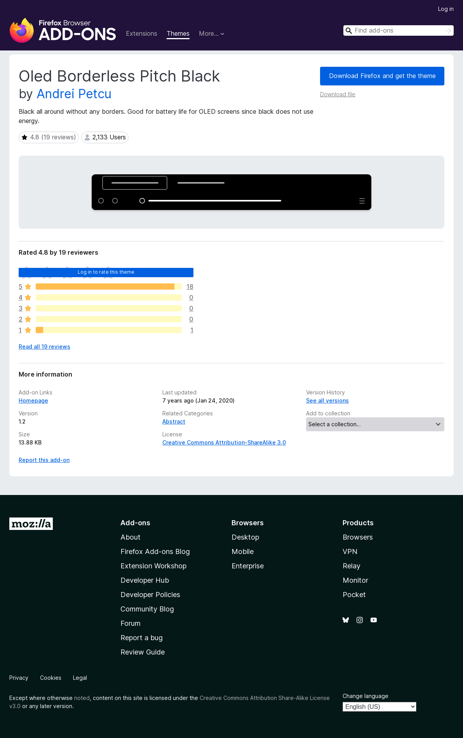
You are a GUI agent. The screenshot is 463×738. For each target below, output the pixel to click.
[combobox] (398, 30)
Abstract (173, 421)
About (130, 537)
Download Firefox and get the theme (382, 76)
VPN (350, 551)
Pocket (354, 594)
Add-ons (135, 523)
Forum (130, 623)
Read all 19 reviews (44, 346)
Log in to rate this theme (106, 272)
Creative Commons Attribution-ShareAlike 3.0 (224, 442)
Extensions (141, 33)
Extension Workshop (153, 566)
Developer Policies (150, 594)
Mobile (243, 551)
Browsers (358, 537)
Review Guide (142, 652)
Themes (178, 33)
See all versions (327, 400)
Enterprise (248, 566)
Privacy (18, 677)
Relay (351, 566)
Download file (337, 94)
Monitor (355, 580)
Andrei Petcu (74, 93)
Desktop (245, 537)
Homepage (33, 400)
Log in (446, 8)
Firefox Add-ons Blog (155, 551)
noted (82, 698)
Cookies (50, 677)
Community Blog (147, 609)
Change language (365, 696)
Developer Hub (144, 580)
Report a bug (141, 638)
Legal (80, 677)
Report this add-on (44, 460)
